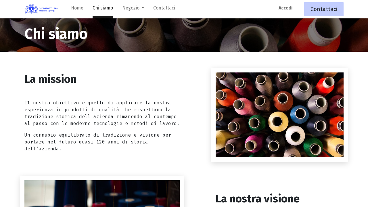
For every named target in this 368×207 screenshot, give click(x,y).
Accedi (286, 8)
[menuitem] (77, 9)
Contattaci (323, 9)
